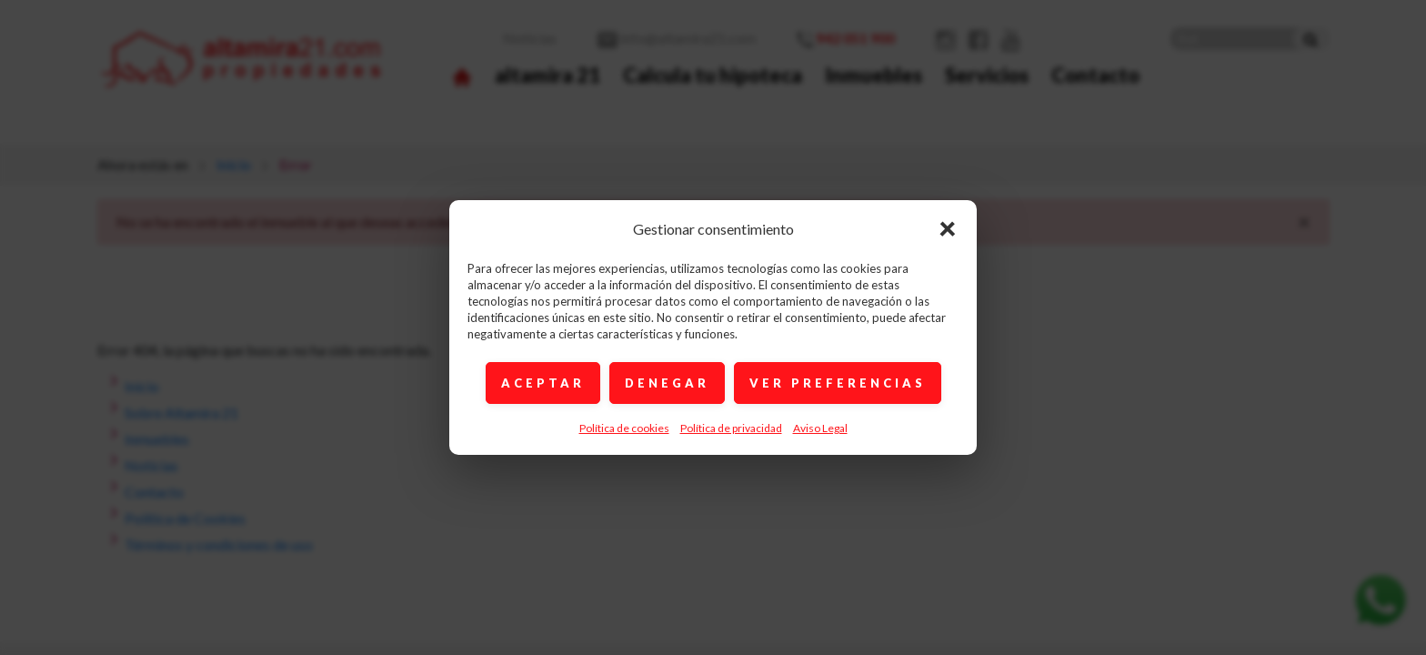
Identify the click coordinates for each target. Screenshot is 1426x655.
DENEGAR (667, 383)
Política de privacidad (731, 428)
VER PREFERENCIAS (837, 383)
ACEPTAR (543, 383)
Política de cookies (624, 428)
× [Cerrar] (948, 227)
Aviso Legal (820, 428)
